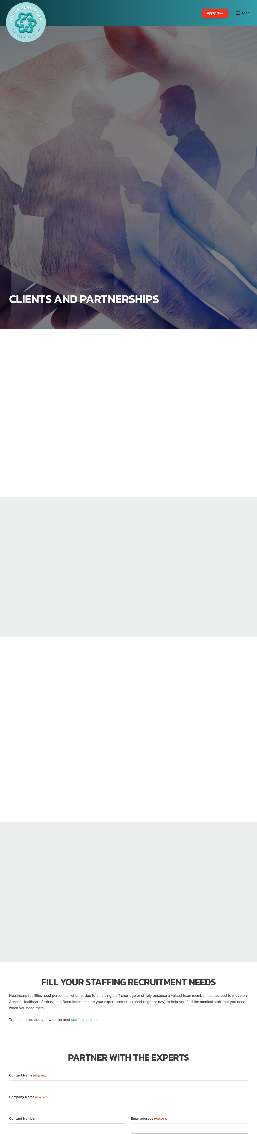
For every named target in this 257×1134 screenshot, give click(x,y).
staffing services (167, 445)
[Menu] (244, 13)
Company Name (28, 1097)
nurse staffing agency (155, 414)
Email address (149, 1119)
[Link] (25, 22)
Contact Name (27, 1075)
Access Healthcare (154, 402)
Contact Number (22, 1119)
